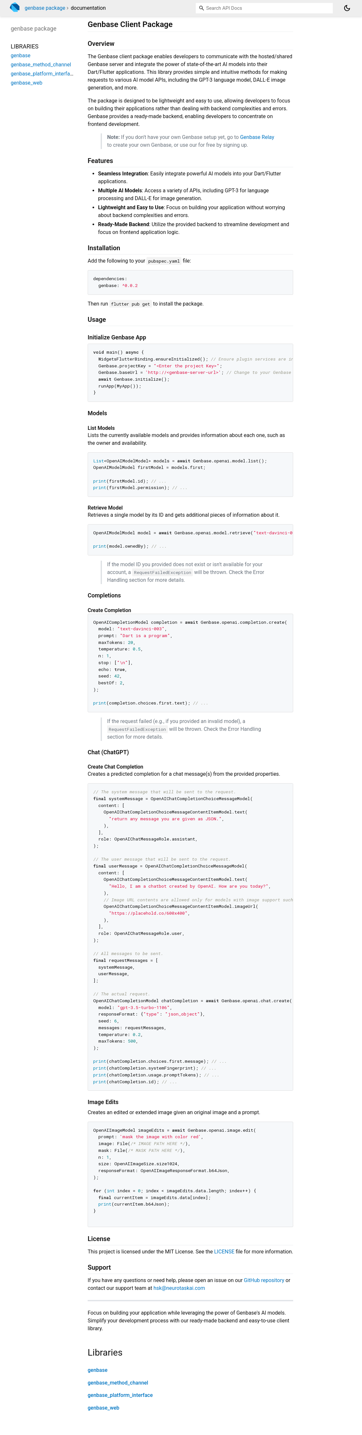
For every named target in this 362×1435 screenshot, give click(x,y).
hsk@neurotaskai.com (179, 1288)
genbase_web (103, 1408)
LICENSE (224, 1252)
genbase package (45, 8)
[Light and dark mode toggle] (347, 8)
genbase (97, 1370)
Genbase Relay (257, 137)
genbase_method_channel (118, 1383)
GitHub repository (264, 1280)
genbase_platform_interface (120, 1395)
